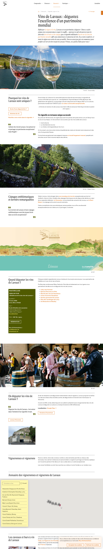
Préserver (47, 3)
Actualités (97, 3)
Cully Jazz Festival (46, 289)
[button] (61, 508)
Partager (92, 11)
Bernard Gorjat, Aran (8, 500)
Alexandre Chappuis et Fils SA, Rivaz (13, 488)
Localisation (13, 313)
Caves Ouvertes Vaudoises (49, 295)
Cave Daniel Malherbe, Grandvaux (13, 520)
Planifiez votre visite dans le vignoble (20, 117)
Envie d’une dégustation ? (18, 109)
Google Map (51, 408)
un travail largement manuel (76, 135)
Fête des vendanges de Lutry (50, 299)
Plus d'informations (85, 540)
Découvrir (56, 3)
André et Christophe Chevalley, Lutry (13, 491)
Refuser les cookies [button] (92, 545)
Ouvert (24, 483)
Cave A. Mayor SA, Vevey (10, 506)
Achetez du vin (15, 113)
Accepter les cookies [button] (75, 545)
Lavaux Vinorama (15, 420)
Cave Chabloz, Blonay (9, 514)
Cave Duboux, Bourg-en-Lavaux (12, 523)
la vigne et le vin (50, 30)
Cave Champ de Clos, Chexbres (12, 517)
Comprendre (37, 3)
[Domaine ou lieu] (11, 483)
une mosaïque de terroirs (67, 196)
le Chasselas (58, 200)
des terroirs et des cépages (52, 34)
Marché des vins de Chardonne (50, 293)
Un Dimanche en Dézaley (48, 301)
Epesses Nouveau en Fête (49, 291)
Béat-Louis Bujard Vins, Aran (10, 503)
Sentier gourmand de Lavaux (50, 297)
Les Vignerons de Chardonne (51, 540)
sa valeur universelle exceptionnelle (73, 103)
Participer (65, 3)
